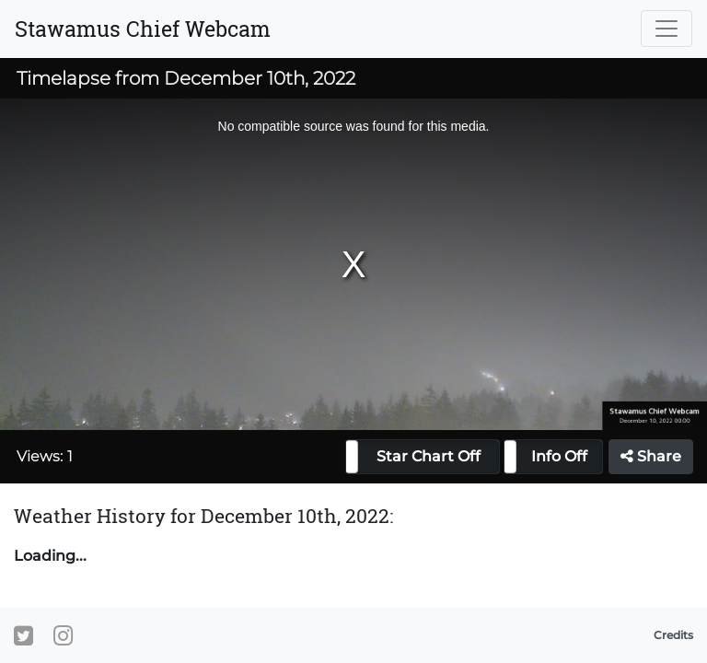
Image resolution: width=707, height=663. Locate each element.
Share (650, 456)
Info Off (559, 456)
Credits (673, 635)
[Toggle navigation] (666, 28)
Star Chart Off (429, 456)
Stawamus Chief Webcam (143, 28)
